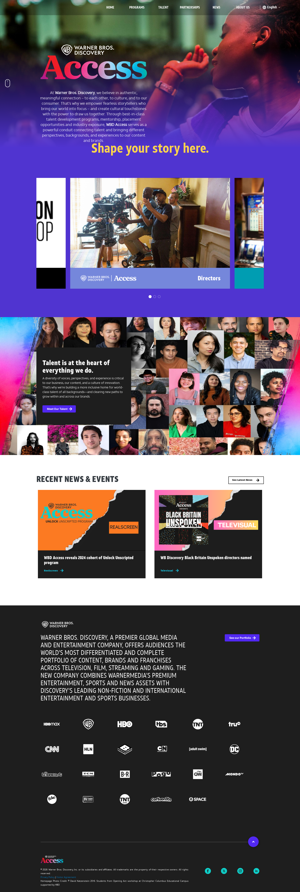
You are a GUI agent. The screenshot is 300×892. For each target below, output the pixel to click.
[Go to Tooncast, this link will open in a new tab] (59, 774)
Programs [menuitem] (136, 7)
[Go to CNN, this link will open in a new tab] (59, 749)
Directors (209, 279)
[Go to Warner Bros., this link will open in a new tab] (95, 724)
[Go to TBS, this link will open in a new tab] (168, 724)
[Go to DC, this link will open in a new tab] (241, 749)
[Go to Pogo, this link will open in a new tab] (168, 774)
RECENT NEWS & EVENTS (77, 479)
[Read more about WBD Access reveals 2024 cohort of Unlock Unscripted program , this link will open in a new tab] (91, 561)
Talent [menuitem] (163, 7)
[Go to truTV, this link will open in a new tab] (241, 724)
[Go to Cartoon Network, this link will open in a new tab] (168, 749)
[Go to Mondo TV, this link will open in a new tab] (241, 774)
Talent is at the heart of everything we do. (76, 367)
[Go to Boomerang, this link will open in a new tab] (132, 749)
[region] (150, 723)
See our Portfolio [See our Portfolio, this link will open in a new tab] (240, 637)
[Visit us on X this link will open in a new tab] (224, 871)
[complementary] (150, 386)
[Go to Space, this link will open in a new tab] (204, 799)
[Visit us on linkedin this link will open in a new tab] (256, 871)
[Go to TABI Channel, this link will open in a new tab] (95, 799)
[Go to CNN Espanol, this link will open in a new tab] (204, 774)
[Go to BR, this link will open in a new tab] (132, 774)
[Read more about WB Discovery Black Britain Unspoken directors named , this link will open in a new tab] (208, 559)
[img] (92, 520)
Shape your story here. (150, 149)
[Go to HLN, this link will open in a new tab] (95, 749)
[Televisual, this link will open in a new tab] (208, 570)
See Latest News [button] (246, 480)
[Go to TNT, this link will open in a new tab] (204, 724)
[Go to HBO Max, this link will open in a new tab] (59, 724)
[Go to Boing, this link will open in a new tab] (59, 799)
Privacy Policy (48, 877)
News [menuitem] (216, 7)
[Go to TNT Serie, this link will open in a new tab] (132, 799)
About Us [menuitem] (243, 7)
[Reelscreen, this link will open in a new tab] (91, 570)
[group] (150, 233)
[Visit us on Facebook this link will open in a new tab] (208, 871)
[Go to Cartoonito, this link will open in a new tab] (168, 799)
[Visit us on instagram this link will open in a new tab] (240, 871)
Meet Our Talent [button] (57, 408)
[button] (150, 296)
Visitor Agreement (66, 877)
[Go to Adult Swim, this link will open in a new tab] (204, 749)
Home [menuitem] (110, 7)
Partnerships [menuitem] (190, 7)
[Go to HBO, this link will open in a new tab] (132, 724)
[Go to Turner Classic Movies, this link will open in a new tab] (95, 774)
